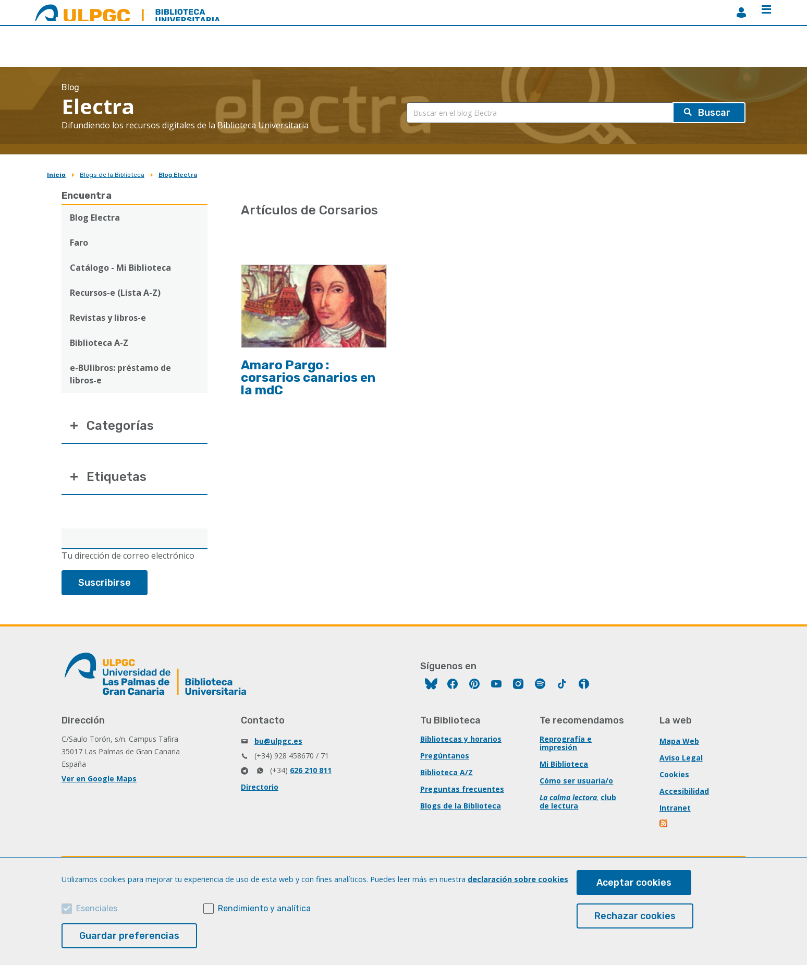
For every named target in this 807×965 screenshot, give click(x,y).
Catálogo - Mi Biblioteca (120, 267)
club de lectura (578, 801)
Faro (79, 242)
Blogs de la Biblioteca (112, 174)
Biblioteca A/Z (446, 772)
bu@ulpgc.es (278, 741)
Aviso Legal (681, 758)
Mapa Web (679, 741)
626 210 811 (311, 770)
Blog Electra (177, 174)
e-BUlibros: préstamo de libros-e (120, 374)
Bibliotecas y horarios (461, 739)
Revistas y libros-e (108, 317)
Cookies (674, 774)
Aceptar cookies (633, 882)
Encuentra (87, 195)
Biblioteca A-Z (99, 342)
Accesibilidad (684, 791)
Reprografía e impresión (566, 743)
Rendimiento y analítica (264, 908)
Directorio (259, 787)
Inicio (56, 174)
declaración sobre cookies (518, 879)
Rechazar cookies (635, 916)
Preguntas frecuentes (462, 789)
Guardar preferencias (129, 936)
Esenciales (96, 908)
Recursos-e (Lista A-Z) (115, 292)
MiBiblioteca (741, 12)
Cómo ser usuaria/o (576, 781)
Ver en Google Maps (99, 778)
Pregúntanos (444, 756)
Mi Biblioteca (564, 764)
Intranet (675, 808)
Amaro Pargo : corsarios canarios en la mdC (308, 377)
